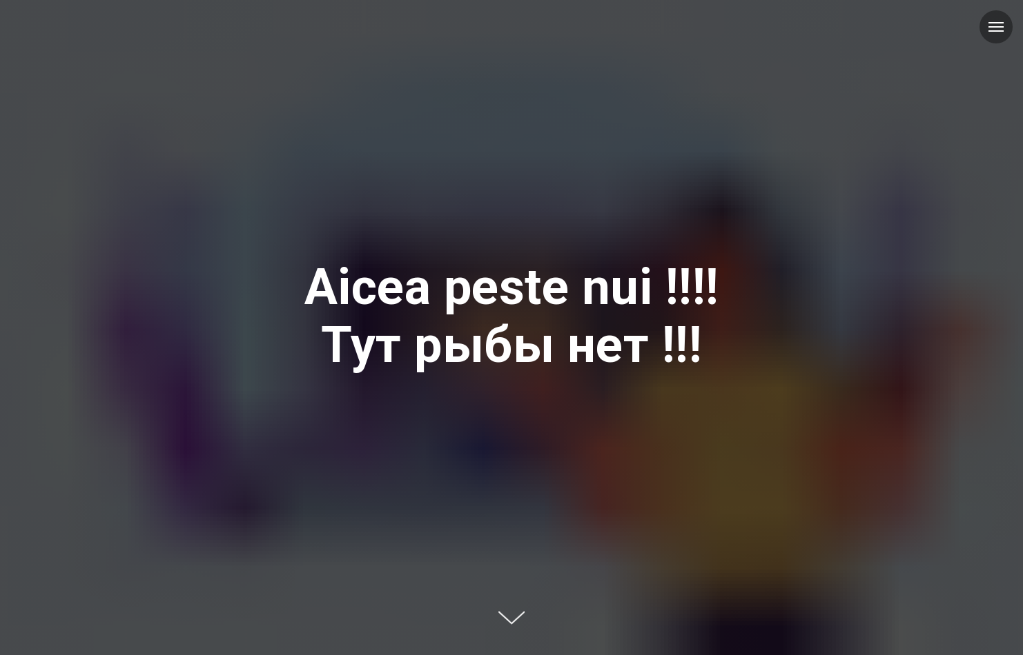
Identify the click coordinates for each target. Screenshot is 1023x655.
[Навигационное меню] (996, 27)
